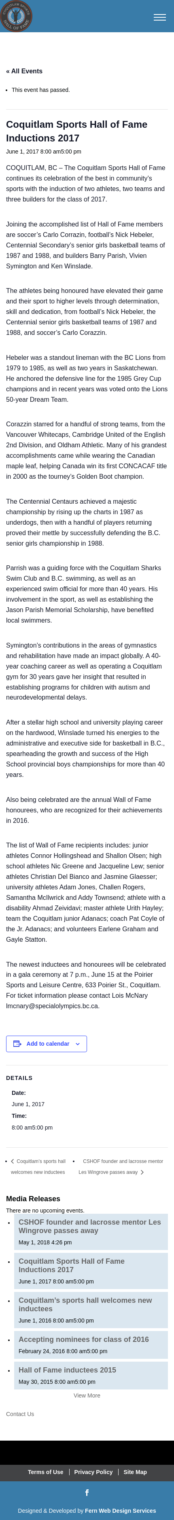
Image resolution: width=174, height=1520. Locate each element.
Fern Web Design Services (120, 1511)
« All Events (24, 71)
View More (87, 1395)
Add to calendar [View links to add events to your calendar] (48, 1043)
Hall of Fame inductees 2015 (67, 1370)
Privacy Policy (93, 1472)
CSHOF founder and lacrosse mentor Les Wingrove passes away (90, 1226)
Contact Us (20, 1414)
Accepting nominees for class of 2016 (84, 1339)
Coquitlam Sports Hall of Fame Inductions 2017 (72, 1265)
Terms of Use (46, 1472)
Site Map (135, 1472)
